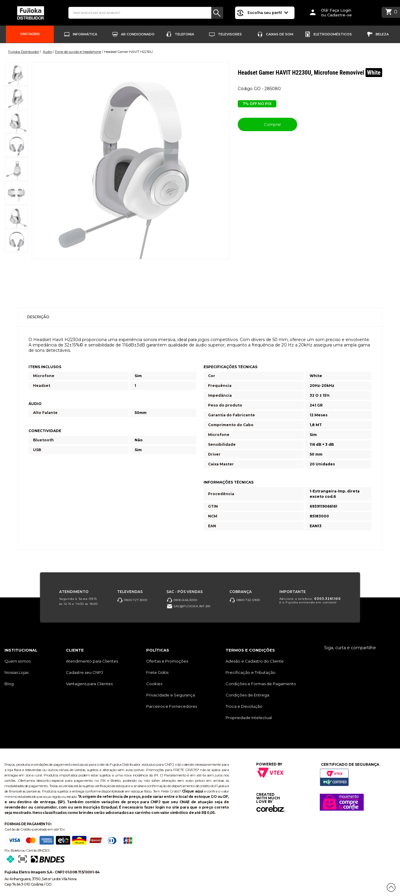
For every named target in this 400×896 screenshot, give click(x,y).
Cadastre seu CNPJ (84, 672)
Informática (85, 34)
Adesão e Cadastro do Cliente (255, 661)
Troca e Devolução (244, 706)
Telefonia (184, 34)
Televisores (230, 34)
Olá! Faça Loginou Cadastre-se (336, 12)
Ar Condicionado (138, 34)
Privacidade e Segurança (170, 695)
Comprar (267, 124)
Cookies (154, 683)
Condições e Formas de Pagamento (261, 683)
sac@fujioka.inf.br (188, 606)
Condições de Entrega (247, 695)
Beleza (382, 34)
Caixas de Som (279, 34)
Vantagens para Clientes (89, 683)
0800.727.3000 (132, 600)
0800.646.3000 (181, 600)
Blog (9, 683)
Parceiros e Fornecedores (171, 706)
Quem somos (17, 661)
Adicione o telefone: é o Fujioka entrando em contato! (310, 600)
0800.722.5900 (244, 600)
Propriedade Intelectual (249, 717)
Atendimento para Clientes (92, 661)
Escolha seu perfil (268, 12)
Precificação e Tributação (250, 672)
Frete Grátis (157, 672)
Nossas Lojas (16, 672)
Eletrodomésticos (333, 34)
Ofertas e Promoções (167, 661)
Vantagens (30, 34)
